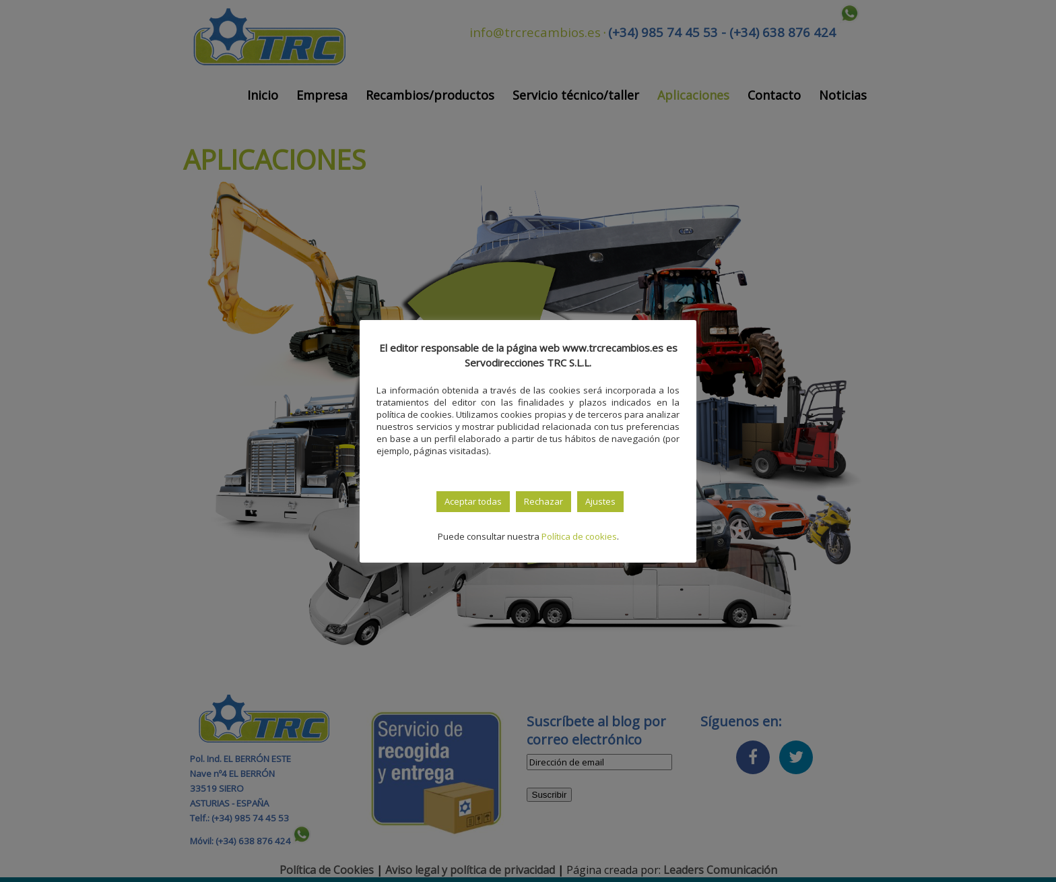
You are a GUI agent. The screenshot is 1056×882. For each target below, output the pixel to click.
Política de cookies (579, 536)
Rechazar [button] (543, 501)
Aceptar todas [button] (473, 501)
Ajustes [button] (600, 501)
